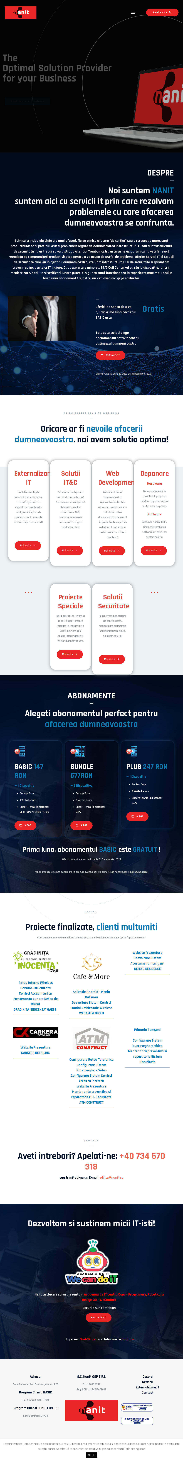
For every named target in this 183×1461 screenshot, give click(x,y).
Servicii (147, 1382)
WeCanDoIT (108, 1299)
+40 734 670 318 (125, 1161)
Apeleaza (162, 12)
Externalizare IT (147, 1387)
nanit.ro (128, 1339)
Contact (148, 1392)
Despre (147, 1376)
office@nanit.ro (111, 1177)
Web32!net (88, 1339)
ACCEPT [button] (91, 1455)
